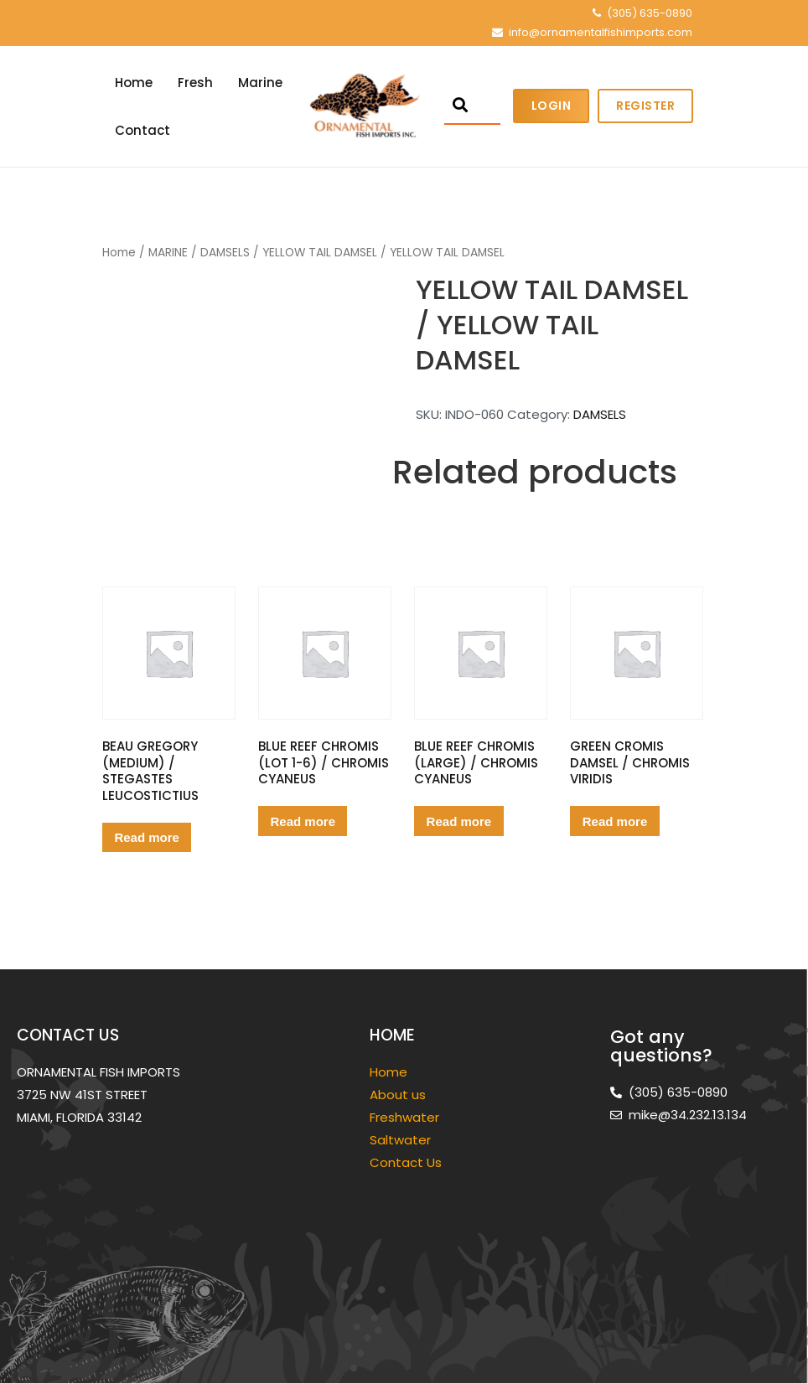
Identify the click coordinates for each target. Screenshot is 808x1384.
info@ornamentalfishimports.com (600, 32)
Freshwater (406, 1117)
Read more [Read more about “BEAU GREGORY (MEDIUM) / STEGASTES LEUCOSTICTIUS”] (146, 837)
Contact (142, 130)
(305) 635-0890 (649, 13)
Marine (260, 82)
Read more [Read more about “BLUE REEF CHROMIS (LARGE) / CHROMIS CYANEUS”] (459, 821)
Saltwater (402, 1140)
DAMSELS (225, 253)
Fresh (195, 82)
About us (398, 1094)
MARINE (168, 253)
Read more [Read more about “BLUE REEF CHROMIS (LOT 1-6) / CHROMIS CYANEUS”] (303, 821)
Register (645, 105)
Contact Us (406, 1162)
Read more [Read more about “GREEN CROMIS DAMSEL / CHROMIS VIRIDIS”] (615, 821)
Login (551, 105)
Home (134, 82)
